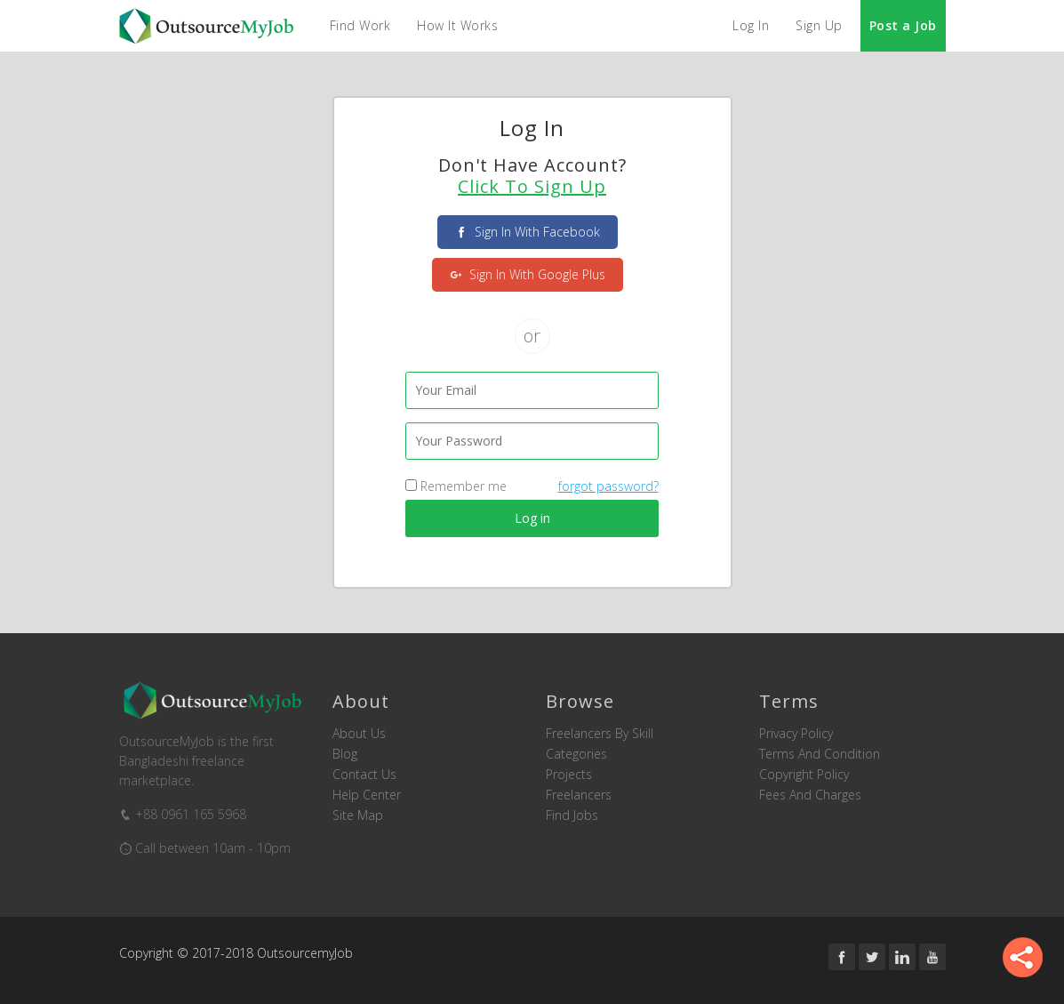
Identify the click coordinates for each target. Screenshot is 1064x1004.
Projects (569, 775)
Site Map (357, 815)
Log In (750, 25)
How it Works (457, 25)
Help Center (366, 795)
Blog (344, 754)
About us (359, 734)
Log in (532, 518)
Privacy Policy (796, 734)
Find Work (360, 25)
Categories (576, 754)
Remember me (456, 486)
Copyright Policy (804, 775)
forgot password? (608, 486)
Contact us (364, 775)
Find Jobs (572, 815)
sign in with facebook (527, 231)
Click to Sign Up (532, 186)
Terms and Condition (819, 754)
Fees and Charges (810, 795)
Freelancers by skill (599, 734)
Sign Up (819, 25)
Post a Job (903, 25)
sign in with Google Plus (527, 274)
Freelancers (579, 795)
